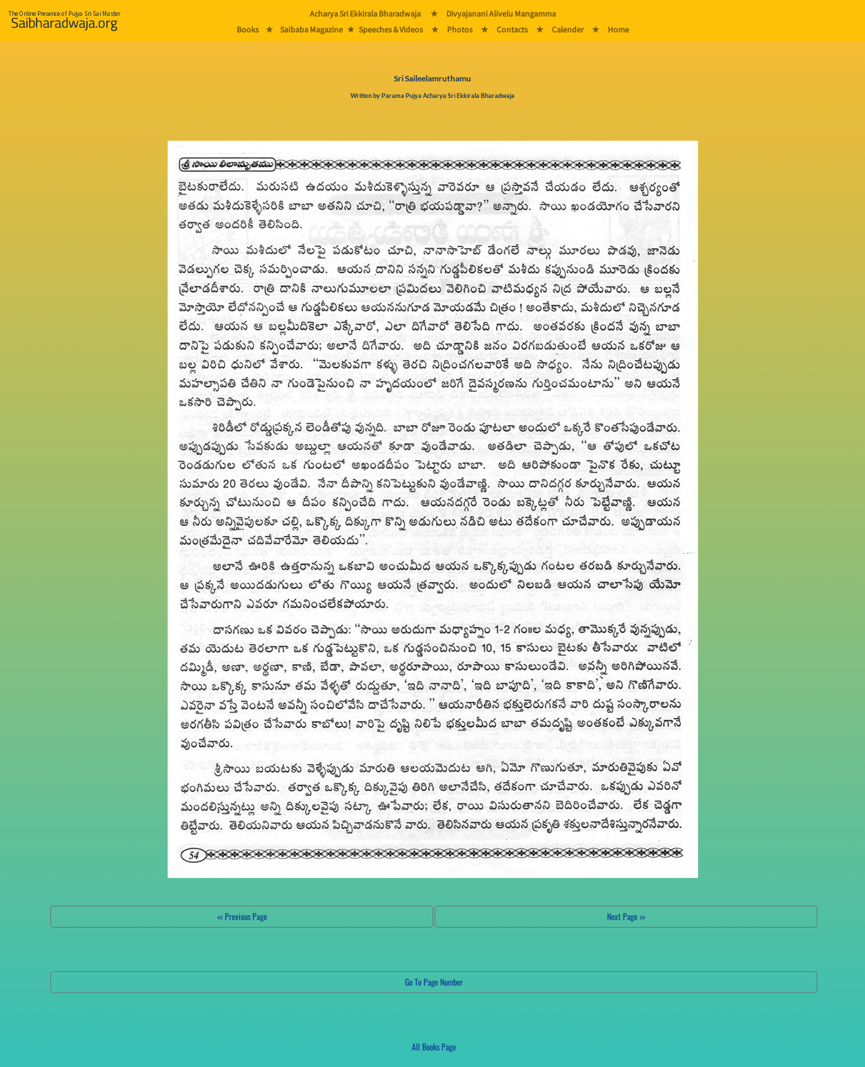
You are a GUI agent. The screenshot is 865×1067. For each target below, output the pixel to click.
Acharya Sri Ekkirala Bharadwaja (365, 13)
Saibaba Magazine (311, 29)
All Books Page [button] (434, 1047)
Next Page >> (626, 916)
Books (248, 29)
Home (618, 29)
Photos (460, 29)
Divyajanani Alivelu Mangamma (501, 13)
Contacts (512, 29)
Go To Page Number (434, 982)
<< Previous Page (242, 916)
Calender (568, 29)
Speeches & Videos (391, 29)
